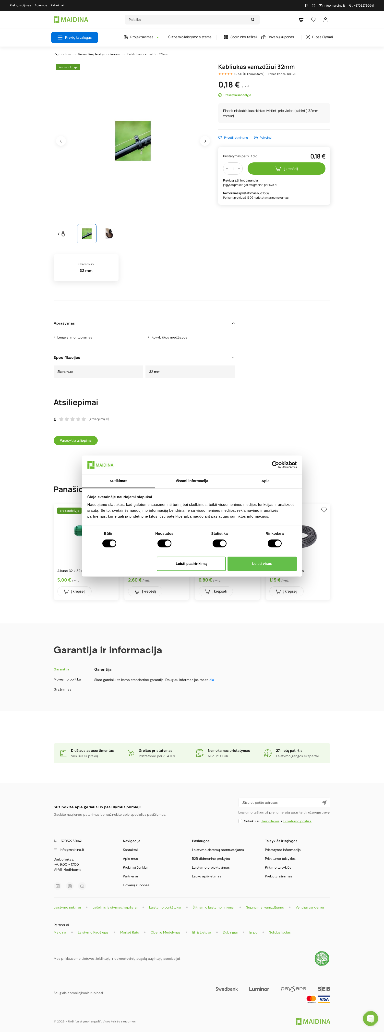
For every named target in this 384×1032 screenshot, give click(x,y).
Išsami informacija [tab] (192, 481)
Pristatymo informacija (283, 850)
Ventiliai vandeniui (310, 907)
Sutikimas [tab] (118, 481)
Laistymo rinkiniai (67, 907)
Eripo (253, 932)
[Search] (187, 19)
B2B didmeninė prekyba (211, 858)
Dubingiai (230, 932)
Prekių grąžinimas (278, 876)
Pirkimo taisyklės (278, 867)
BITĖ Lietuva (201, 932)
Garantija (61, 669)
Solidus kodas (280, 932)
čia (211, 680)
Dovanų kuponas (277, 37)
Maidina (60, 932)
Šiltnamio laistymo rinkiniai (213, 907)
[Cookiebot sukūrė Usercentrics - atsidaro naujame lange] (275, 464)
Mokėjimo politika (67, 679)
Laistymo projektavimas (211, 867)
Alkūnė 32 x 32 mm (72, 571)
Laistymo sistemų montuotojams (218, 850)
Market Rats (129, 932)
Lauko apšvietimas (206, 876)
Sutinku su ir (278, 821)
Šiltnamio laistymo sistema (190, 37)
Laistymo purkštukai (165, 907)
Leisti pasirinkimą (191, 564)
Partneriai (130, 876)
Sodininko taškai (240, 37)
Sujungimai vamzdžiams (265, 907)
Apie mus (130, 858)
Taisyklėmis (270, 821)
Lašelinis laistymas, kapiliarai (115, 907)
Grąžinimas (62, 689)
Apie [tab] (266, 481)
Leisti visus (262, 564)
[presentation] (61, 141)
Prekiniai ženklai (135, 867)
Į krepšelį (286, 168)
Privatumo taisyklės (280, 858)
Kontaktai (130, 850)
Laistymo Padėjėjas (93, 932)
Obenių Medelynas (165, 932)
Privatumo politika (297, 821)
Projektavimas (140, 37)
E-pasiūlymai (319, 37)
